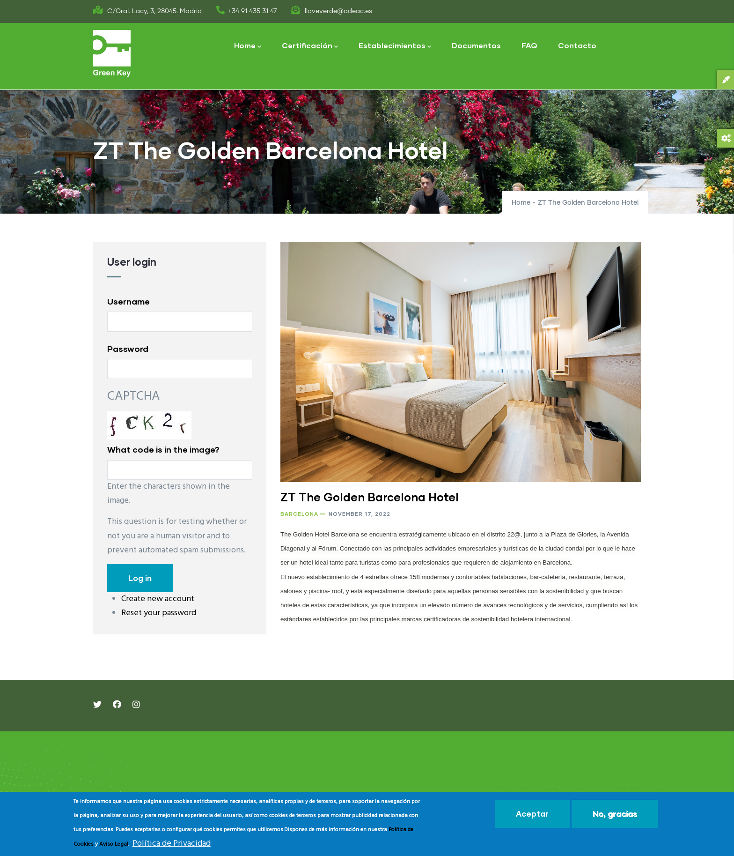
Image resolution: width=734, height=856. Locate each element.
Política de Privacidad (171, 843)
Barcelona (299, 514)
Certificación (310, 46)
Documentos (476, 45)
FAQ (529, 45)
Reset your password (158, 613)
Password (127, 348)
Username (128, 301)
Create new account (157, 599)
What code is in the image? (163, 449)
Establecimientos (395, 46)
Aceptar (532, 814)
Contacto (577, 45)
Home (247, 46)
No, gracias (615, 814)
